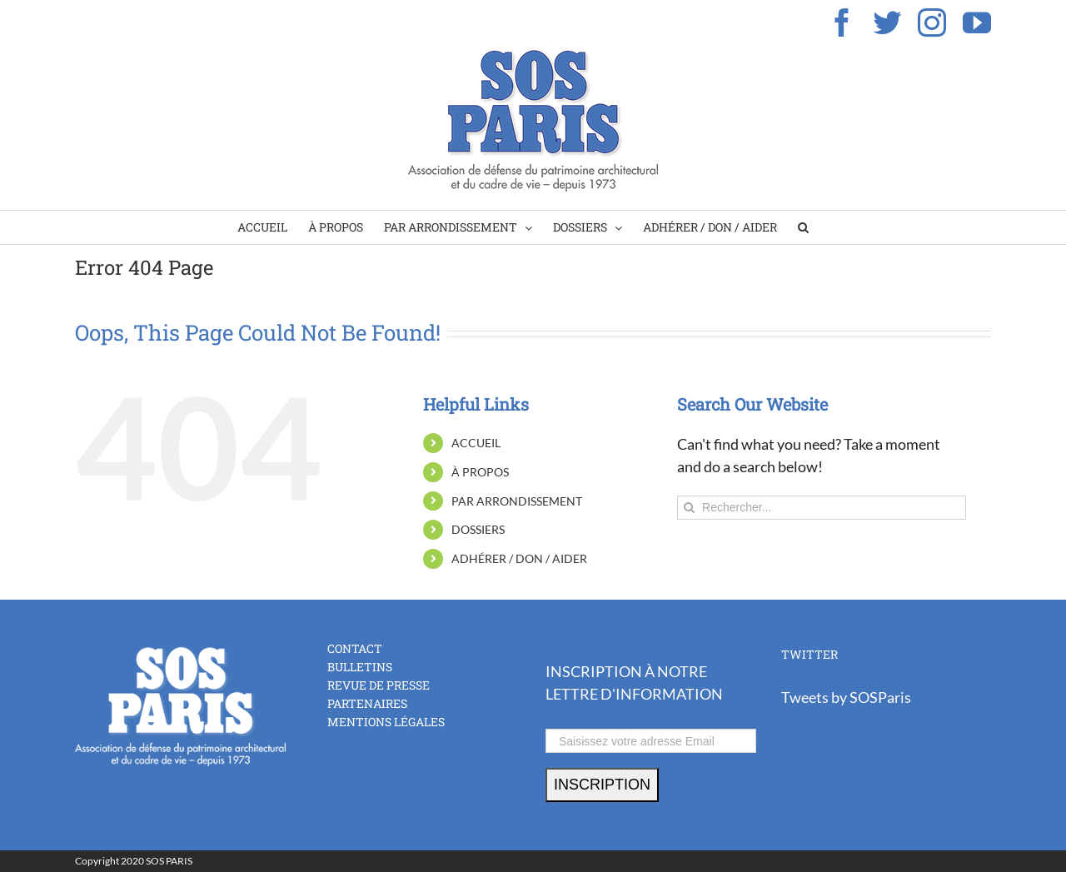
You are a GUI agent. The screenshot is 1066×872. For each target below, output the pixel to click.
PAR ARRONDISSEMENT (516, 501)
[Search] (803, 227)
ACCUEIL (476, 443)
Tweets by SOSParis (846, 697)
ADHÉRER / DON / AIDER (519, 558)
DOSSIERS (478, 529)
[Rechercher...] (821, 508)
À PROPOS (480, 472)
